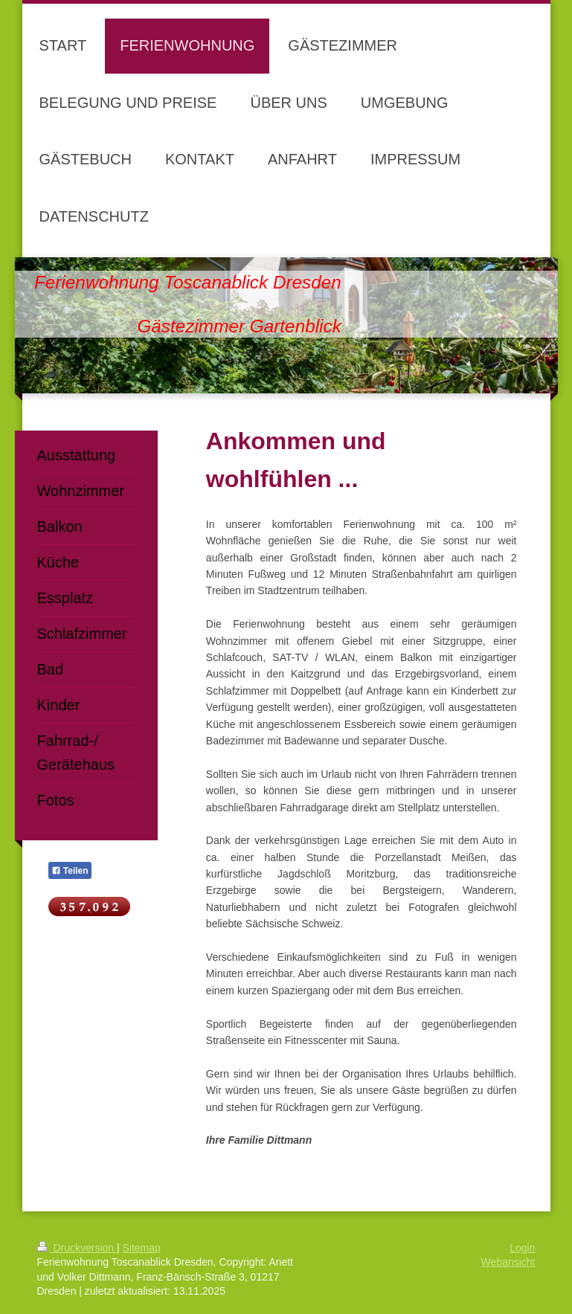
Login (522, 1248)
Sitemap (142, 1248)
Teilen (70, 871)
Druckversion (77, 1248)
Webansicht (508, 1262)
